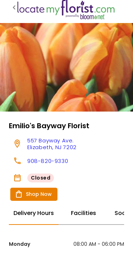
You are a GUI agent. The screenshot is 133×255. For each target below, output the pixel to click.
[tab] (34, 213)
